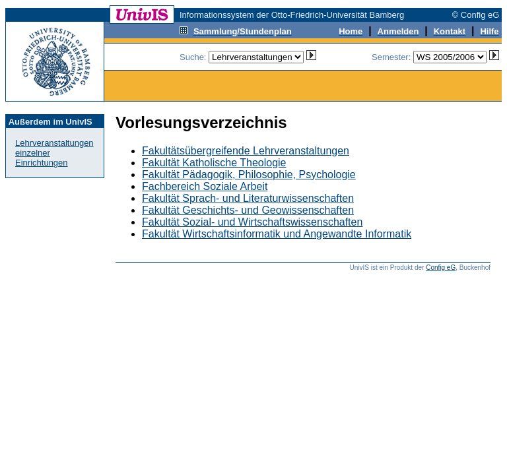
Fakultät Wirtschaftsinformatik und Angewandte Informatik (276, 233)
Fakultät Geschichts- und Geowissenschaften (248, 210)
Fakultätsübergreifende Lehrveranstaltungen (245, 150)
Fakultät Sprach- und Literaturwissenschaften (248, 198)
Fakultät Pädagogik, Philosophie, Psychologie (249, 174)
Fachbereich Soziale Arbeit (204, 186)
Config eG (441, 267)
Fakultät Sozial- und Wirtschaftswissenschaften (252, 222)
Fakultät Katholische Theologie (214, 162)
